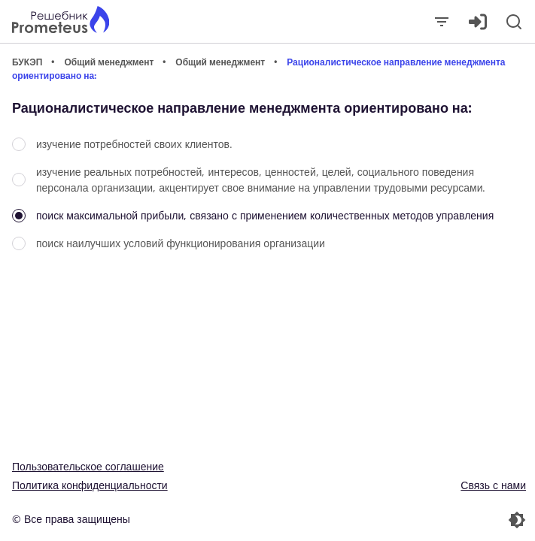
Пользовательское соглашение (88, 466)
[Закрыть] (442, 22)
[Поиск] (514, 22)
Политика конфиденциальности (90, 485)
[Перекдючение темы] (399, 520)
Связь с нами (493, 485)
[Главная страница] (60, 21)
